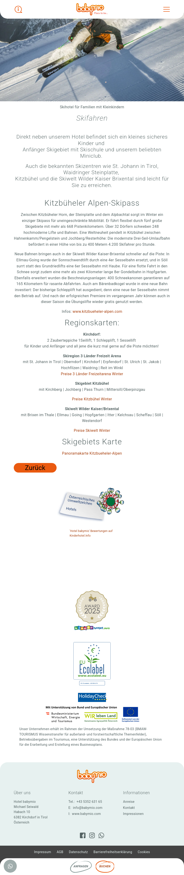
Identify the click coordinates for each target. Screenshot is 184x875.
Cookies (144, 852)
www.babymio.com (86, 814)
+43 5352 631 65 (89, 802)
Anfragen (81, 866)
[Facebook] (82, 835)
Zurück (35, 468)
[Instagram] (92, 835)
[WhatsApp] (101, 835)
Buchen (105, 866)
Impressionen (133, 814)
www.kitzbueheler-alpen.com (97, 311)
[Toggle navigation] (166, 9)
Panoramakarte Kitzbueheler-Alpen (92, 453)
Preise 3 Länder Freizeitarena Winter (92, 374)
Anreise (128, 802)
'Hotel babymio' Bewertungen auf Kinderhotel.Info (91, 533)
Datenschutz (78, 852)
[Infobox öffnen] (18, 9)
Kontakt (129, 808)
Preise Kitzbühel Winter (92, 399)
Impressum (42, 852)
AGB (60, 852)
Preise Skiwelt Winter (92, 430)
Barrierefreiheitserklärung (112, 852)
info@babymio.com (87, 808)
